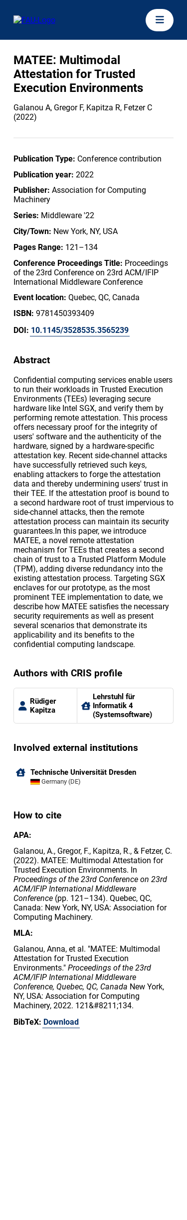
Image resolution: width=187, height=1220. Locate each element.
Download (61, 1022)
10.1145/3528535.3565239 (80, 330)
